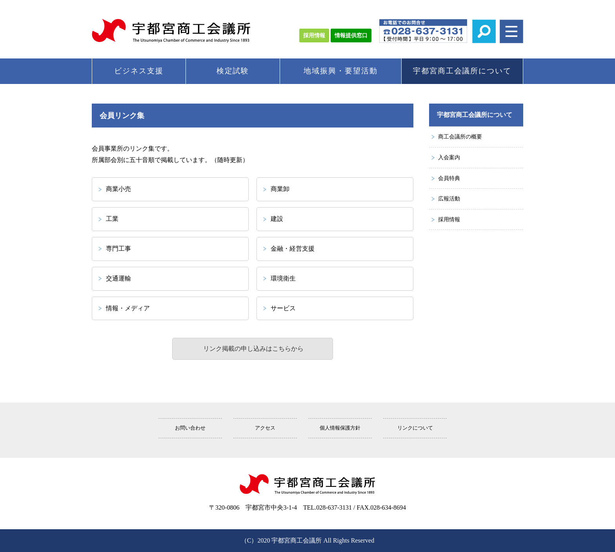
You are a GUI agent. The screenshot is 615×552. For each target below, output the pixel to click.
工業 (112, 218)
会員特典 (449, 178)
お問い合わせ (190, 428)
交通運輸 (118, 278)
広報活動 (449, 198)
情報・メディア (128, 308)
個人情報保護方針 (340, 428)
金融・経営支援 (293, 248)
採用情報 (314, 35)
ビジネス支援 (139, 71)
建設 (277, 218)
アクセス (265, 428)
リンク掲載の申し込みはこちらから (253, 348)
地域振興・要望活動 (340, 71)
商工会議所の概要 (460, 136)
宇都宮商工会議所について (462, 71)
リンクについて (415, 428)
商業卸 (280, 189)
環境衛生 (283, 278)
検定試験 (233, 71)
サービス (283, 308)
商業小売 (118, 189)
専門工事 (118, 248)
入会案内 (449, 157)
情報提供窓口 (351, 35)
